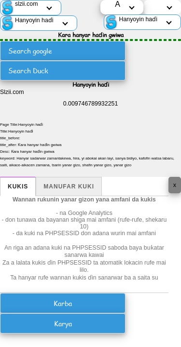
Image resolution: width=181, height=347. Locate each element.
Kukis (18, 186)
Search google (30, 50)
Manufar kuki (68, 186)
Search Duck (28, 70)
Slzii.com (12, 92)
